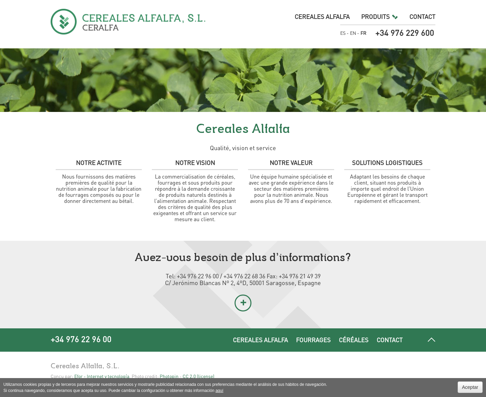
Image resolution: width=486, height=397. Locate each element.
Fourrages (313, 340)
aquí (219, 390)
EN (353, 33)
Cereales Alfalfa (322, 17)
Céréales (354, 340)
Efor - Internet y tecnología (101, 376)
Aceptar (470, 387)
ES (343, 33)
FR (363, 33)
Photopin (169, 376)
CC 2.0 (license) (198, 376)
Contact (422, 17)
